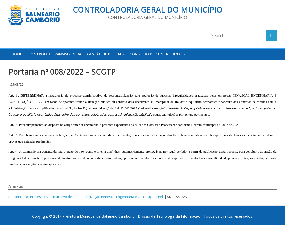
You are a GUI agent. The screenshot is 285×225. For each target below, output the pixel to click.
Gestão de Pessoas (105, 54)
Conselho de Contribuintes (157, 54)
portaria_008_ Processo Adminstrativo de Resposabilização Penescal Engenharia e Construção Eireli (86, 196)
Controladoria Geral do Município (148, 9)
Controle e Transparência (54, 54)
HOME (17, 54)
